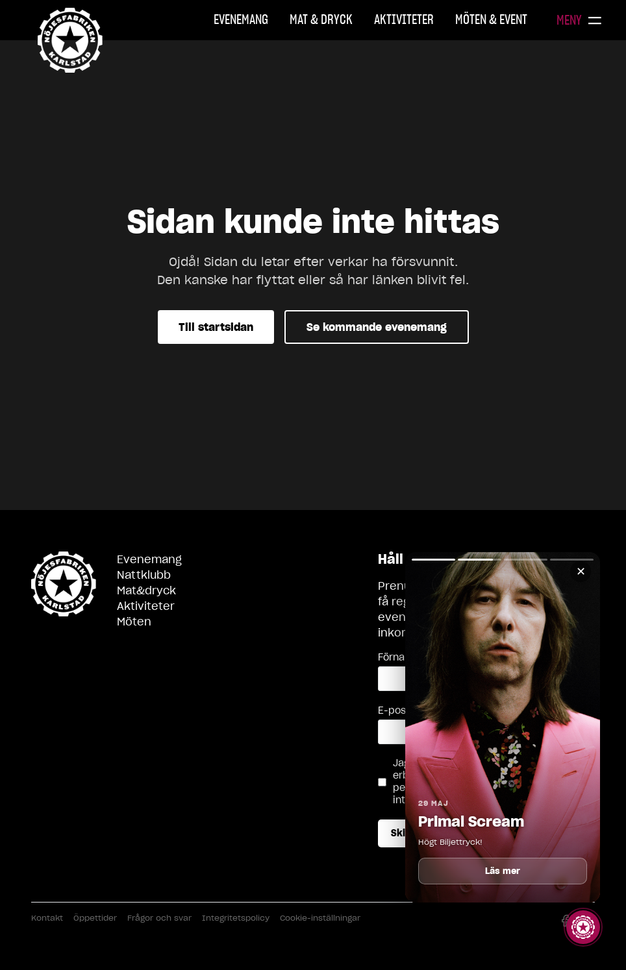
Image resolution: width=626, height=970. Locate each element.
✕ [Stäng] (581, 571)
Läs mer (503, 871)
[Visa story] (583, 927)
